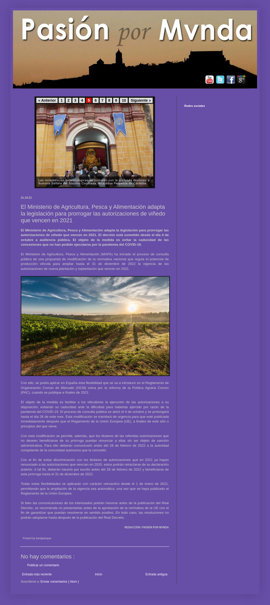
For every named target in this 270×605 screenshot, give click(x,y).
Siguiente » (141, 100)
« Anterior (47, 100)
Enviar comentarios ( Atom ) (59, 581)
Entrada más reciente (37, 574)
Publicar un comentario (43, 565)
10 (124, 100)
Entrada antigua (156, 574)
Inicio (98, 574)
